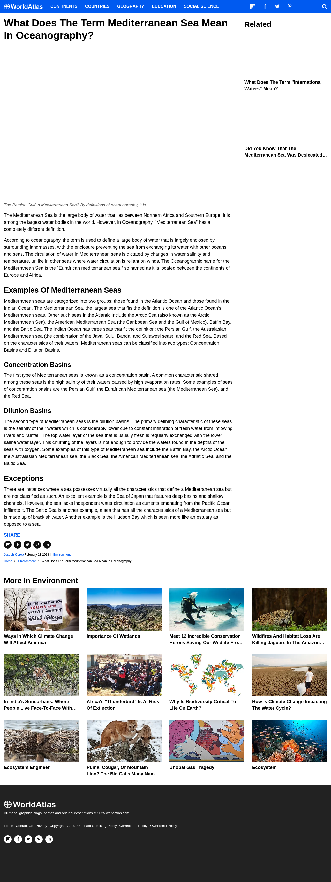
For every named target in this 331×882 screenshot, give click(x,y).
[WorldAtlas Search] (324, 6)
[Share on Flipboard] (8, 545)
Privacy (41, 826)
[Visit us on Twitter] (28, 839)
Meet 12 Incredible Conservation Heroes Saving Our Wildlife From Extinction (205, 643)
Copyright (57, 826)
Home (8, 826)
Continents (63, 6)
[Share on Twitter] (27, 545)
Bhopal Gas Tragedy (191, 767)
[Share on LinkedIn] (47, 545)
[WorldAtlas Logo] (25, 7)
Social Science (201, 6)
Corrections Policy (133, 826)
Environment (62, 555)
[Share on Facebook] (17, 545)
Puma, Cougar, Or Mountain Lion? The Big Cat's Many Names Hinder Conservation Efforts (123, 774)
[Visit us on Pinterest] (39, 839)
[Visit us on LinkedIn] (49, 839)
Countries (97, 6)
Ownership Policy (163, 826)
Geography (130, 6)
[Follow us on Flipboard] (8, 839)
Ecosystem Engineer (27, 767)
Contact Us (24, 826)
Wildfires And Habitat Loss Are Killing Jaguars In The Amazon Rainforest (286, 643)
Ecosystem (264, 767)
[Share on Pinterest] (37, 545)
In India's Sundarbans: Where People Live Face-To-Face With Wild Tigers (38, 708)
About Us (74, 826)
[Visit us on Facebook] (18, 839)
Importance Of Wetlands (113, 636)
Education (164, 6)
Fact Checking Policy (100, 826)
